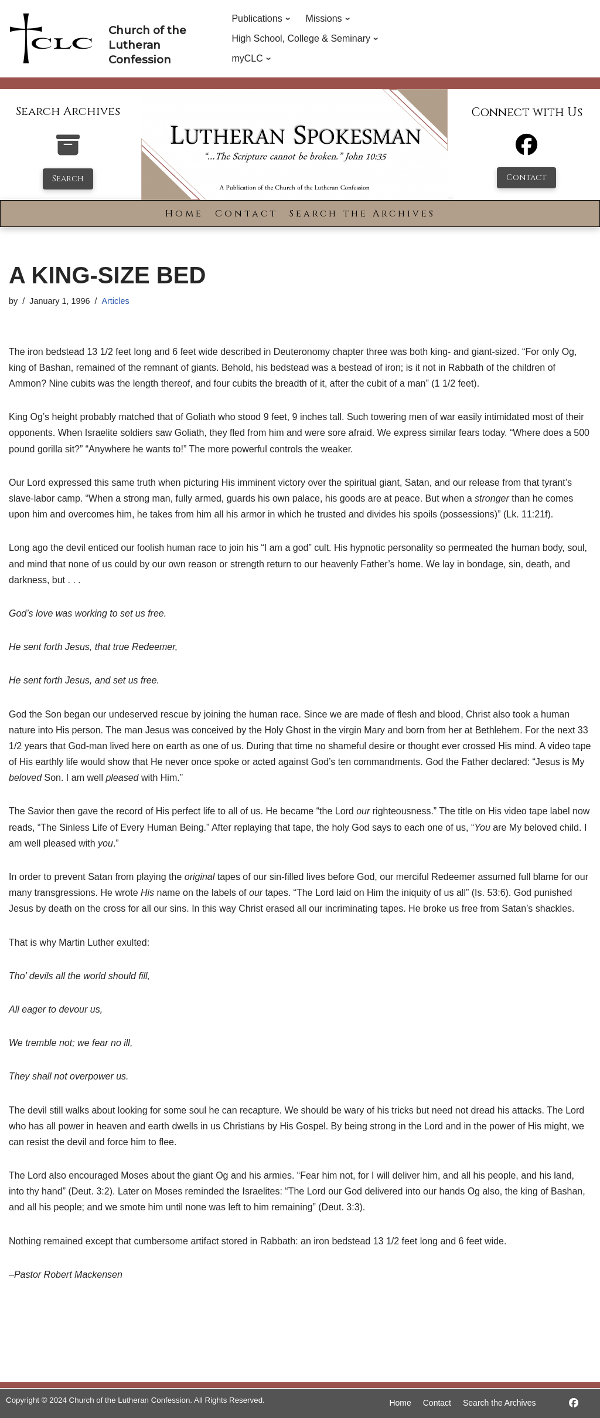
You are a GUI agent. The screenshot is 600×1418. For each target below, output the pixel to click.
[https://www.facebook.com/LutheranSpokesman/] (573, 1403)
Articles (115, 301)
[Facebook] (526, 149)
